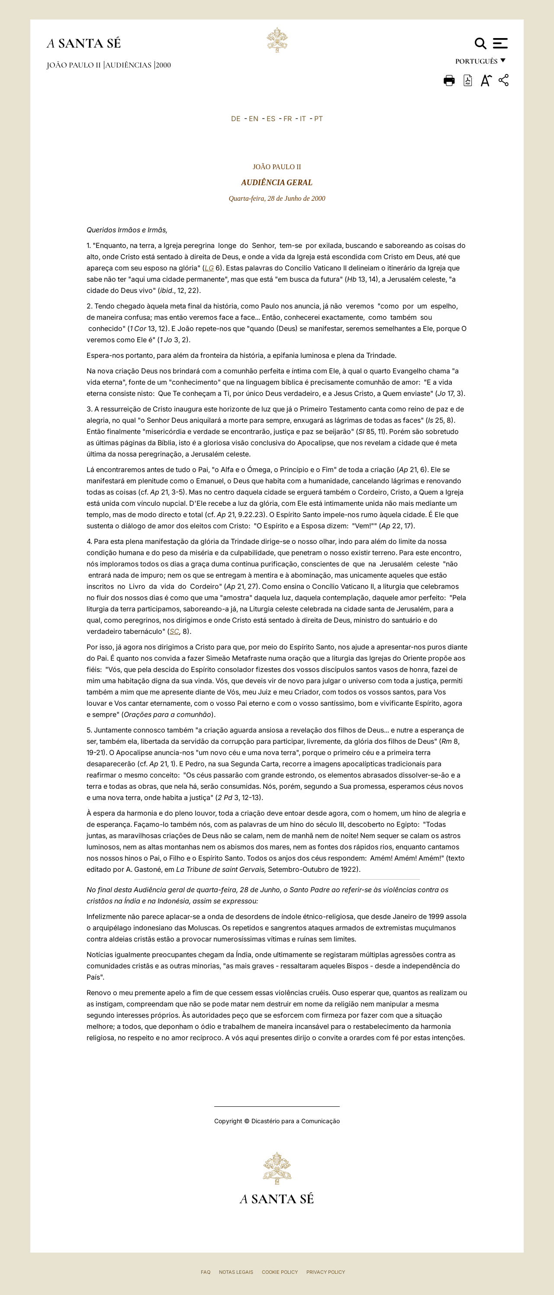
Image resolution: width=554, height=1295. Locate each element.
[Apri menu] (499, 43)
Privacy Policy (325, 1272)
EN (253, 118)
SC (174, 631)
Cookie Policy (280, 1272)
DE (236, 118)
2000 (163, 65)
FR (287, 118)
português (476, 64)
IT (303, 118)
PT (318, 118)
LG (209, 267)
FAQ (205, 1272)
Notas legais (236, 1272)
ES (271, 118)
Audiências (129, 65)
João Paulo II (75, 65)
